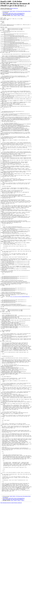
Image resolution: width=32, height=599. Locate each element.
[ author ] (22, 15)
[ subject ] (19, 15)
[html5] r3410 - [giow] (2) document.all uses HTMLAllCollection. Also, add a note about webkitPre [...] (14, 14)
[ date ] (12, 15)
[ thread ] (15, 15)
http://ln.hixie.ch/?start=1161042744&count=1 (20, 352)
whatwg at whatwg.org (13, 8)
